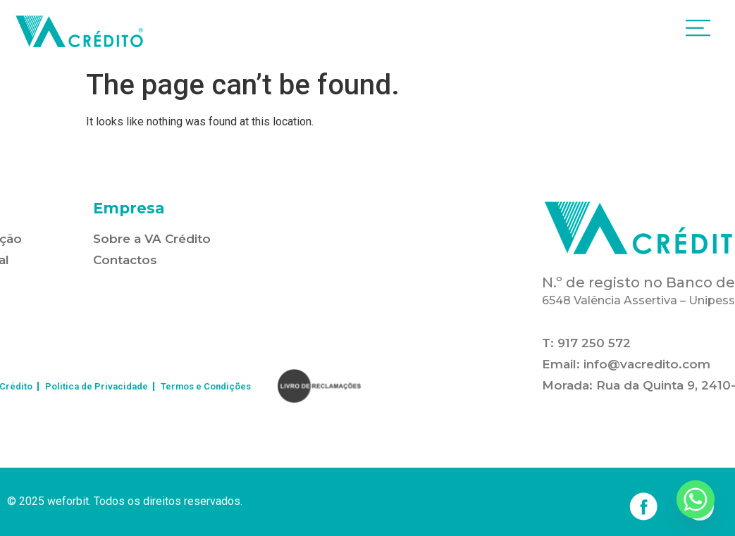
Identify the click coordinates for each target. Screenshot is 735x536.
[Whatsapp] (696, 499)
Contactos (125, 260)
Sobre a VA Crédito (152, 239)
